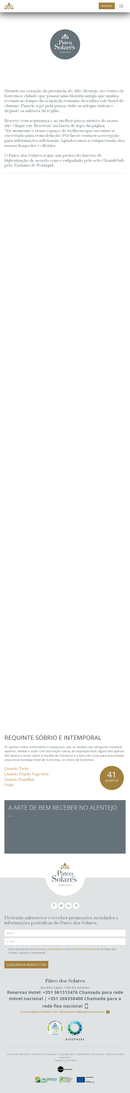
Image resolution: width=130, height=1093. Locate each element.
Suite (9, 785)
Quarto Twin (16, 768)
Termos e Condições (50, 949)
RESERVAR (106, 6)
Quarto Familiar (19, 779)
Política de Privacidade (86, 949)
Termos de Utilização (18, 1054)
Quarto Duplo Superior (26, 774)
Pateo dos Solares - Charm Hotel (8, 6)
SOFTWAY (71, 1060)
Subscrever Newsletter (26, 965)
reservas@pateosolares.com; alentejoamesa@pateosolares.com (65, 1012)
